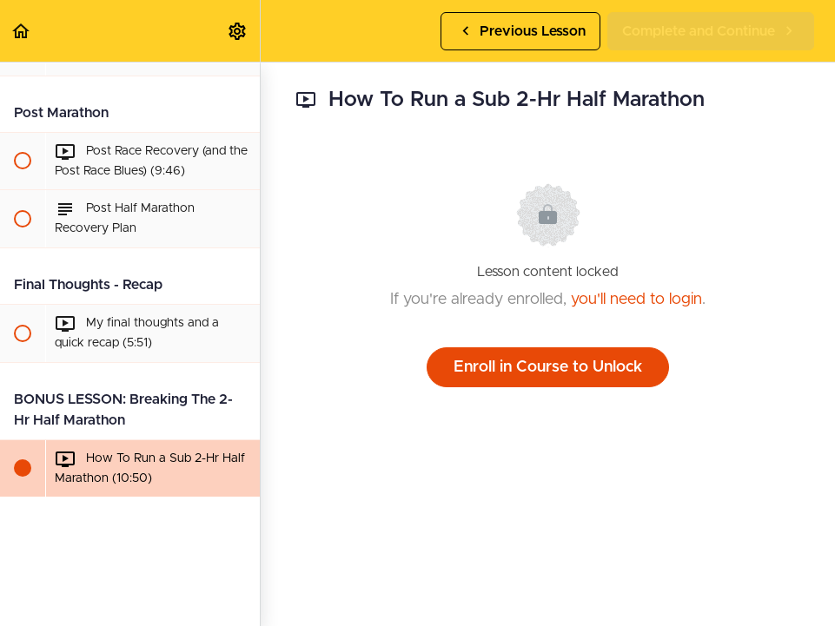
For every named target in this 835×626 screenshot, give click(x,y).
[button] (21, 31)
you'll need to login (636, 299)
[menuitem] (238, 31)
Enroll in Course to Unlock (548, 367)
